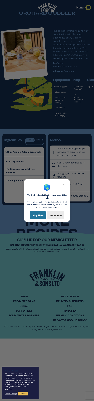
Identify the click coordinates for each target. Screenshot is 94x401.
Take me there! (55, 215)
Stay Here (37, 215)
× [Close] (64, 184)
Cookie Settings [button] (11, 394)
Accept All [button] (23, 393)
